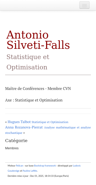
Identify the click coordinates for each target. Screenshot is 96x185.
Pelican (19, 165)
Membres (11, 148)
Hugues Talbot (38, 121)
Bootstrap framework (45, 165)
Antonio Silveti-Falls (38, 50)
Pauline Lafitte (30, 170)
